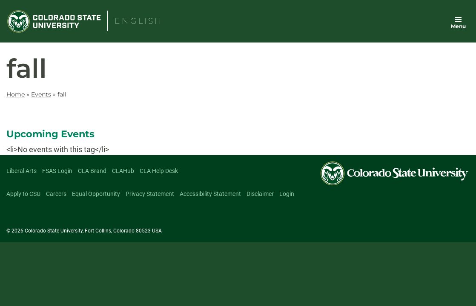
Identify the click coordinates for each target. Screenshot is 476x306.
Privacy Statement (150, 193)
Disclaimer (260, 193)
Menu (458, 26)
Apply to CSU (23, 193)
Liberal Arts (21, 170)
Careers (56, 193)
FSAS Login (57, 170)
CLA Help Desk (159, 170)
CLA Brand (92, 170)
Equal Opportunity (96, 193)
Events (41, 94)
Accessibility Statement (210, 193)
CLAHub (123, 170)
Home (15, 94)
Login (286, 193)
